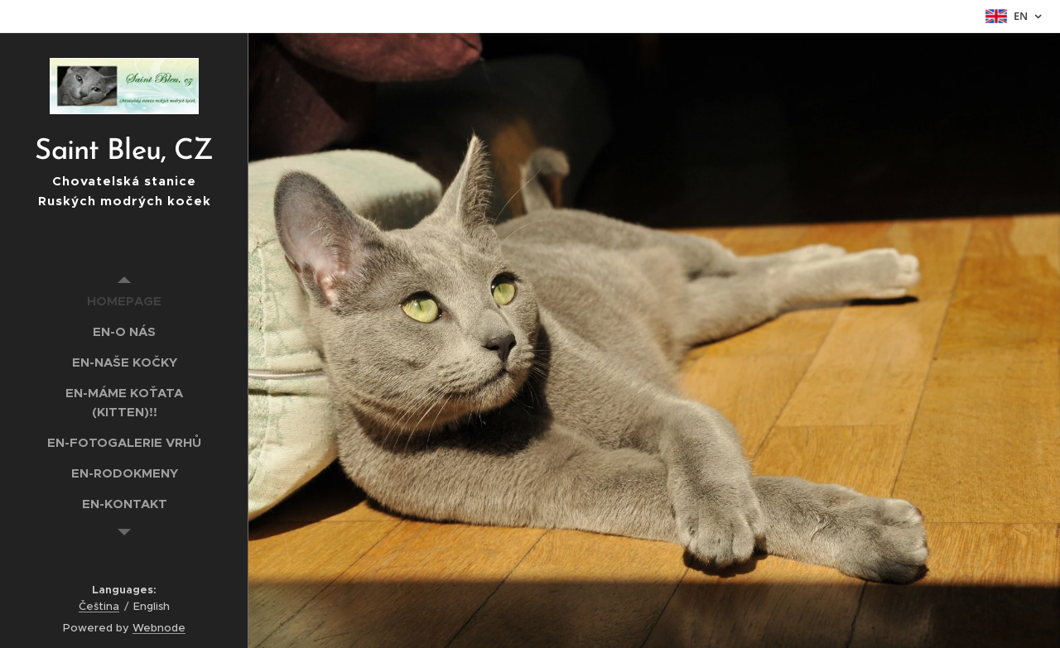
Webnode (159, 628)
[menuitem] (124, 300)
